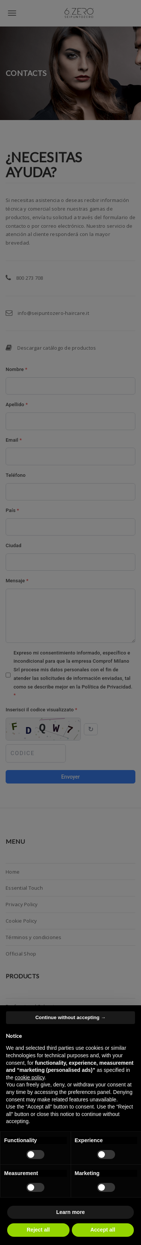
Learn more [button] (70, 1212)
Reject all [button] (38, 1230)
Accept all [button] (102, 1230)
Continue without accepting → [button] (70, 1017)
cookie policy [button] (29, 1077)
